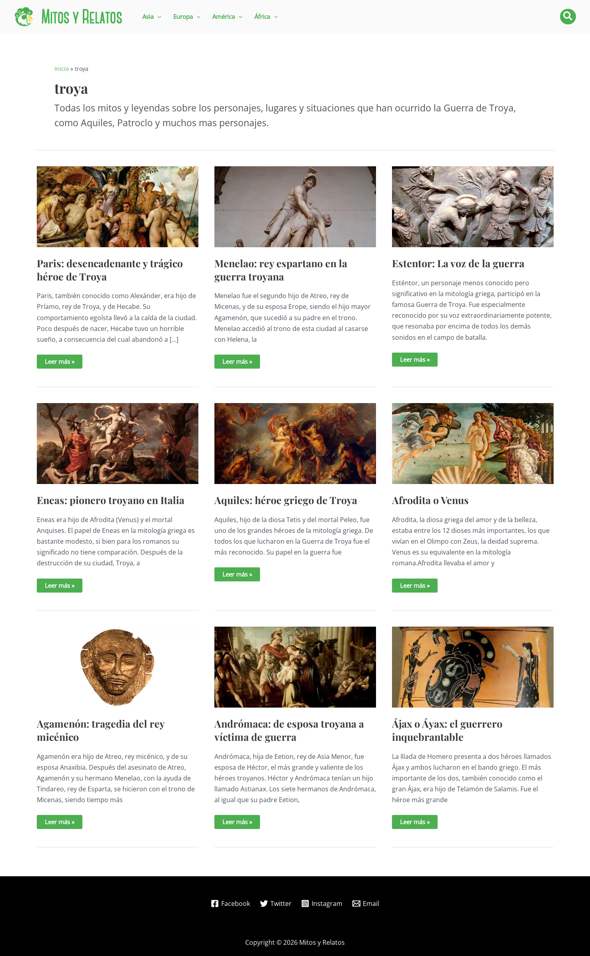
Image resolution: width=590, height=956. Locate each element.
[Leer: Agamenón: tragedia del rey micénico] (117, 666)
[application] (157, 16)
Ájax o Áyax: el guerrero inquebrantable (447, 730)
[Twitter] (275, 904)
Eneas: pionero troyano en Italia (110, 499)
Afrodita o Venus (430, 499)
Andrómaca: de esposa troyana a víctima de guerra (289, 730)
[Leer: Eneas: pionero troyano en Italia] (117, 442)
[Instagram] (322, 904)
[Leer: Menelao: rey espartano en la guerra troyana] (295, 206)
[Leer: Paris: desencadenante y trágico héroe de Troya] (117, 206)
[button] (151, 16)
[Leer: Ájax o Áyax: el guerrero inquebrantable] (473, 666)
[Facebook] (230, 904)
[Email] (366, 904)
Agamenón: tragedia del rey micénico (100, 730)
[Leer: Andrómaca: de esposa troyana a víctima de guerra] (295, 666)
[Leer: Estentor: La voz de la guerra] (473, 206)
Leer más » (63, 363)
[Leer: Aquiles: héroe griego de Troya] (295, 442)
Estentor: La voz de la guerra (458, 263)
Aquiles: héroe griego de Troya (285, 499)
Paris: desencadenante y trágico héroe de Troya (110, 269)
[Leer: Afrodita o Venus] (473, 442)
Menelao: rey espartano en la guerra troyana (280, 269)
